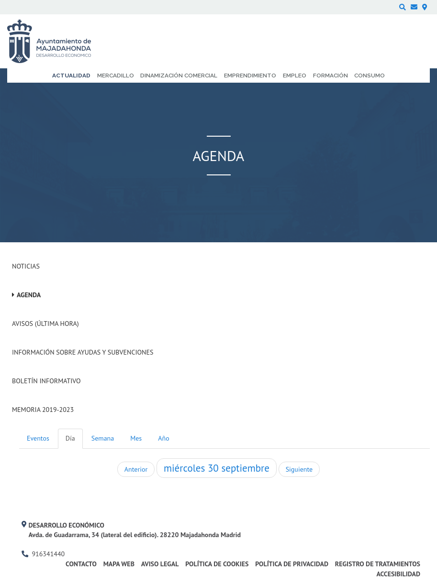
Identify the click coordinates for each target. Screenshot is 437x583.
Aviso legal (160, 564)
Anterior (135, 469)
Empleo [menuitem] (294, 75)
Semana (102, 438)
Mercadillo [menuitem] (115, 75)
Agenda (29, 295)
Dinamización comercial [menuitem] (178, 75)
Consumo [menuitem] (369, 75)
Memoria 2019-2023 (43, 409)
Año (163, 438)
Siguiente (299, 469)
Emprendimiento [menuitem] (250, 75)
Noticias (26, 266)
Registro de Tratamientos (377, 564)
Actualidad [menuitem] (71, 75)
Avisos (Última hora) (45, 323)
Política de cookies (216, 564)
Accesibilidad (398, 574)
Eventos (38, 438)
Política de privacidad (291, 564)
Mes (136, 438)
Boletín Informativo (46, 381)
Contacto (81, 564)
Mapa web (118, 564)
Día (70, 438)
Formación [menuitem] (330, 75)
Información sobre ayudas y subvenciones (82, 352)
